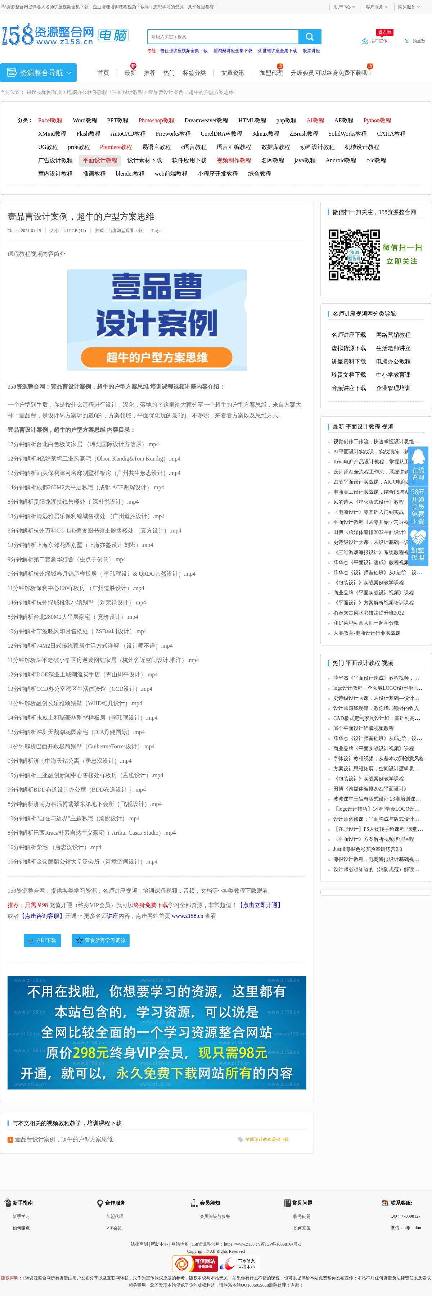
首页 (103, 73)
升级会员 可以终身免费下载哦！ (332, 73)
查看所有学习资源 (105, 940)
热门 (169, 73)
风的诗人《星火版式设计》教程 (368, 502)
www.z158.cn (187, 916)
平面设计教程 (128, 92)
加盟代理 (271, 73)
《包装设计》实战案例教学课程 (368, 582)
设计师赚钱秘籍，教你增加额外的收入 (376, 708)
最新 (130, 73)
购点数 (419, 41)
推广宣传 (381, 41)
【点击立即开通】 (260, 905)
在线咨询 (418, 466)
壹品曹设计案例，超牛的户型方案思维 (64, 1139)
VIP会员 (114, 1228)
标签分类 (194, 73)
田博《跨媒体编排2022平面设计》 (371, 532)
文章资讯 (232, 73)
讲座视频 (37, 92)
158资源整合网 (206, 1244)
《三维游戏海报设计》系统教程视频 (373, 552)
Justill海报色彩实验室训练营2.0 (367, 849)
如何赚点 (21, 1228)
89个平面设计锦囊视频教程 (363, 728)
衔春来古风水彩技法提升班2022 (368, 613)
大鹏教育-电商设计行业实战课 (367, 633)
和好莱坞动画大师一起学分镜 (366, 623)
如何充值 (302, 1228)
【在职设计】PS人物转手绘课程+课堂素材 (380, 829)
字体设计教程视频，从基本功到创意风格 (378, 758)
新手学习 (21, 1216)
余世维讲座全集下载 (277, 50)
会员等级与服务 (215, 1216)
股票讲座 (311, 50)
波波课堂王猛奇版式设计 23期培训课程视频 (382, 799)
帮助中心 (159, 1244)
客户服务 (374, 6)
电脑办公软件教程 (87, 92)
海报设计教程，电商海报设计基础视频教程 (381, 859)
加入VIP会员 (418, 506)
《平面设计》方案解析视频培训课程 (373, 603)
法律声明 (139, 1244)
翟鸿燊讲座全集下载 (232, 50)
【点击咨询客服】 (42, 916)
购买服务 (406, 6)
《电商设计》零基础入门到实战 (368, 512)
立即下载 (46, 940)
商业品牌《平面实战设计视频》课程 (373, 592)
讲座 (112, 916)
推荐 (150, 73)
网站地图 (180, 1244)
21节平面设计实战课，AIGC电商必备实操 (379, 482)
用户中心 (342, 6)
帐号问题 (302, 1216)
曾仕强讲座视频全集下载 (184, 50)
